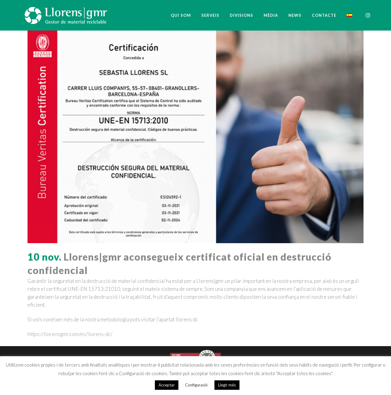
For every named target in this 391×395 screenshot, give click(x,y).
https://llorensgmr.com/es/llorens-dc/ (69, 334)
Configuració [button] (196, 384)
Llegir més (227, 384)
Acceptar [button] (167, 384)
